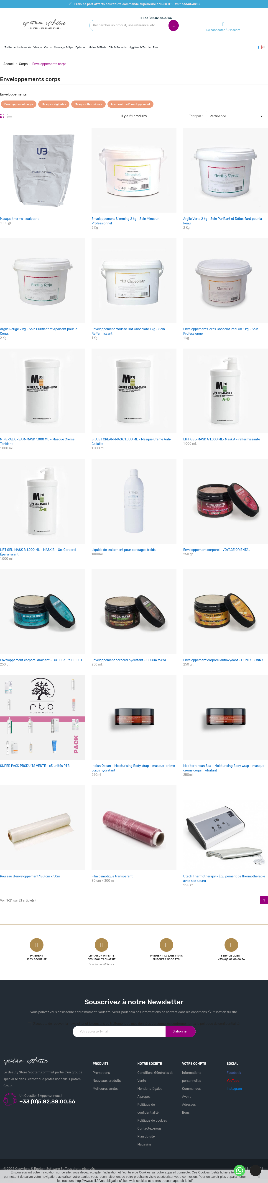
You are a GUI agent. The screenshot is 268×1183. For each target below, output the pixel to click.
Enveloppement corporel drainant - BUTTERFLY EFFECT (41, 660)
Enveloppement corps (18, 104)
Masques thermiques (88, 104)
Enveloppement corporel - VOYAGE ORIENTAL (216, 550)
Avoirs (186, 1097)
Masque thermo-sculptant (19, 219)
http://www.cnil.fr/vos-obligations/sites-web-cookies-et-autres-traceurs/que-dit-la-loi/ (133, 1181)
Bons (186, 1113)
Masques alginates (54, 104)
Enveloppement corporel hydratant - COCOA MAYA (129, 660)
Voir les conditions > (101, 964)
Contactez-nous (149, 1128)
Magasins (144, 1144)
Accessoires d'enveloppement (130, 104)
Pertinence (237, 115)
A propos (144, 1097)
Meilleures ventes (105, 1089)
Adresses (189, 1105)
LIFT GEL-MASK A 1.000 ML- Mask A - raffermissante (221, 439)
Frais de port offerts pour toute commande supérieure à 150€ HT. (137, 4)
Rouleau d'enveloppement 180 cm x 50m (30, 876)
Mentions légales (149, 1089)
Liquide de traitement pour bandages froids (124, 550)
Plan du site (146, 1136)
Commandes (191, 1089)
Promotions (101, 1073)
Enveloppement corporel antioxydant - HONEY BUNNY (223, 660)
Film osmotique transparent (112, 876)
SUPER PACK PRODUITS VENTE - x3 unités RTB (35, 766)
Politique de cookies (152, 1121)
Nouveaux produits (107, 1081)
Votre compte (194, 1064)
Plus (155, 47)
